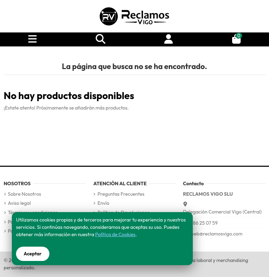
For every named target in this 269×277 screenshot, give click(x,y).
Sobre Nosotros (24, 194)
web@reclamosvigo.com (216, 234)
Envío (103, 203)
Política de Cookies (115, 234)
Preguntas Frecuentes (120, 194)
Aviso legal (19, 203)
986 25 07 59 (204, 223)
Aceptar (33, 253)
